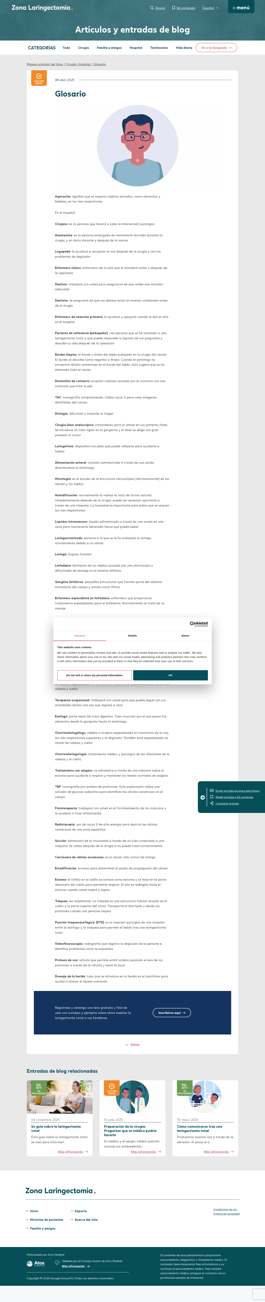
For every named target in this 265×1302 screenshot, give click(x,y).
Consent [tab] (79, 635)
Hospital (136, 48)
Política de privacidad (226, 1213)
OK (170, 675)
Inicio (34, 1211)
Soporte (81, 1211)
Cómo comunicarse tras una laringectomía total (199, 1128)
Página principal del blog (45, 64)
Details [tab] (132, 635)
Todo (66, 48)
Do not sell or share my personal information (94, 675)
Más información (70, 1152)
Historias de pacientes (46, 1219)
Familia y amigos (109, 48)
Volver (135, 1044)
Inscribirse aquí (169, 1013)
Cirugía (83, 48)
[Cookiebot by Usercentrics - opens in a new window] (192, 624)
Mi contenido (186, 8)
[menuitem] (211, 8)
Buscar (160, 8)
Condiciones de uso (225, 1209)
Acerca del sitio (86, 1219)
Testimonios (159, 48)
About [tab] (185, 635)
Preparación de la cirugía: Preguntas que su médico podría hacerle (130, 1130)
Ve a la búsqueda (214, 48)
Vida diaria (184, 48)
